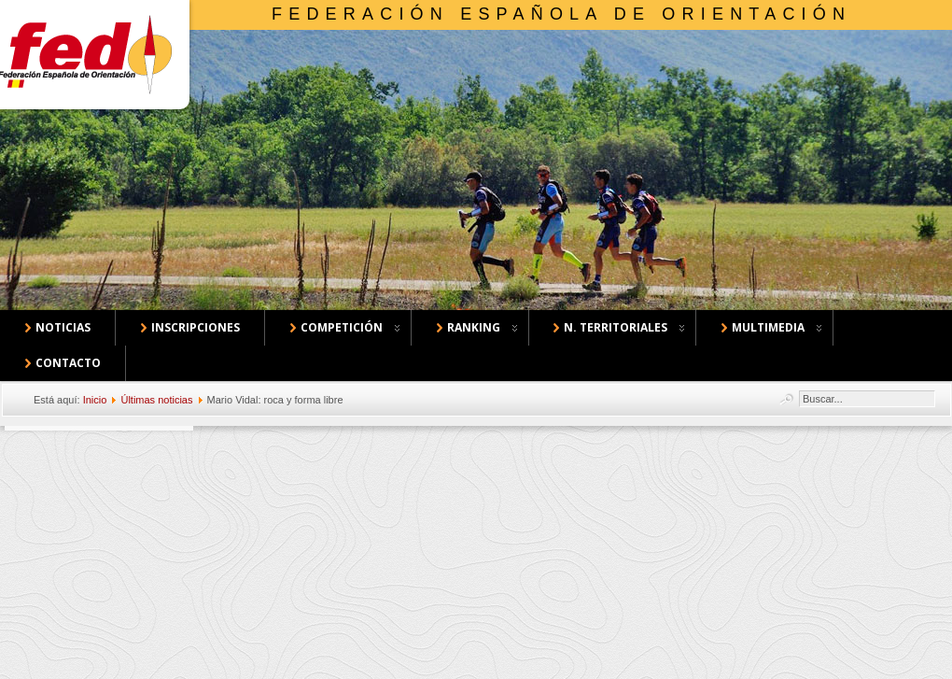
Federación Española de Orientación (561, 14)
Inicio (95, 399)
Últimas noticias (156, 399)
